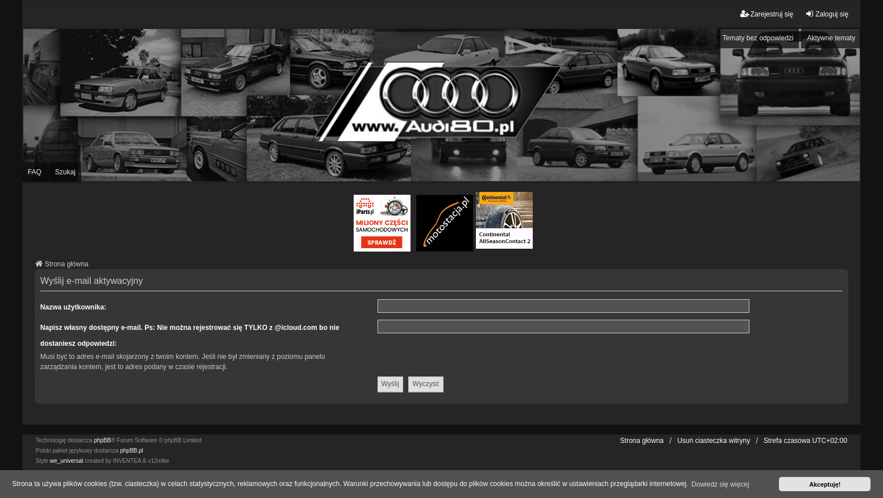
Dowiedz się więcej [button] (720, 484)
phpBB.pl (131, 450)
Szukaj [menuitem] (65, 172)
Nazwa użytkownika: (73, 307)
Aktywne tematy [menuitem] (831, 38)
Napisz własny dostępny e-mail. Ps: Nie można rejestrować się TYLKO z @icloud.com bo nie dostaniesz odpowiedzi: (189, 336)
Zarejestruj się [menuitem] (766, 14)
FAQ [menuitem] (35, 172)
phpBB (102, 440)
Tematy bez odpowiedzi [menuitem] (758, 38)
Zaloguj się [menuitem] (826, 14)
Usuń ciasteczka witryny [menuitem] (713, 441)
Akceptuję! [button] (824, 484)
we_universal (66, 461)
